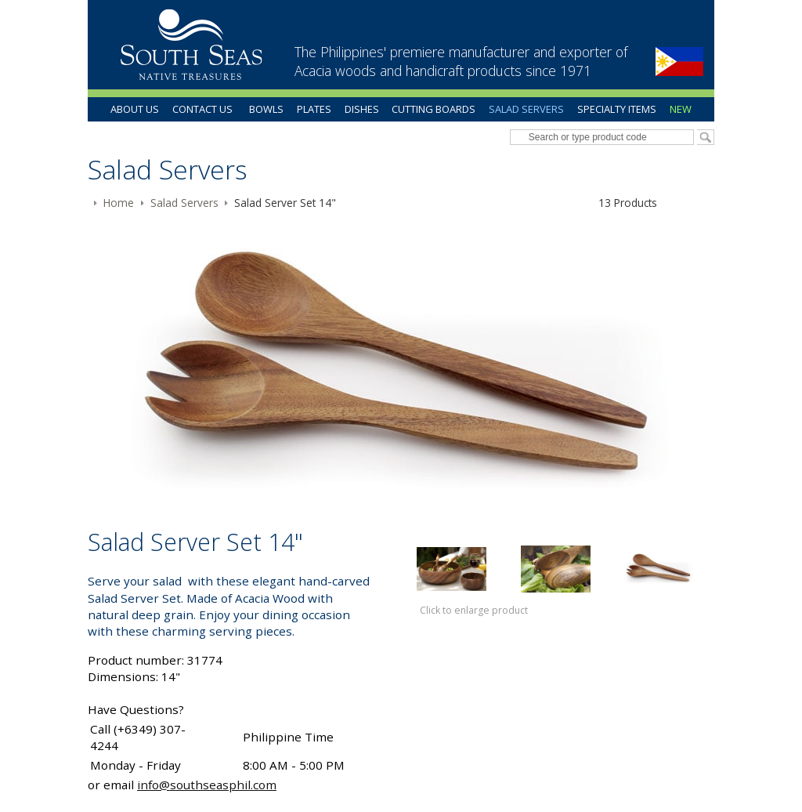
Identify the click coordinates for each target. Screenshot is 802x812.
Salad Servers (526, 109)
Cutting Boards (433, 109)
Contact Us (202, 109)
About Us (134, 109)
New (681, 109)
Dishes (362, 109)
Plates (314, 109)
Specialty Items (616, 109)
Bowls (266, 109)
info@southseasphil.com (206, 784)
